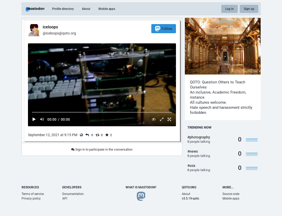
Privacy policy (31, 198)
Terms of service (33, 194)
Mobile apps (106, 9)
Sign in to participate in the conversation (101, 149)
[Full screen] (169, 119)
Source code (230, 194)
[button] (102, 84)
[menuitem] (102, 84)
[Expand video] (162, 119)
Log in (229, 9)
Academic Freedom (228, 92)
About (86, 9)
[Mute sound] (42, 119)
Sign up (249, 9)
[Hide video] (154, 119)
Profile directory (63, 9)
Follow (163, 28)
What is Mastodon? (141, 187)
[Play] (34, 119)
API (64, 198)
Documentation (73, 194)
